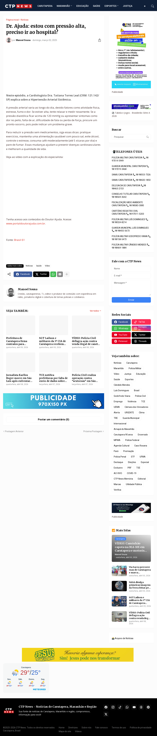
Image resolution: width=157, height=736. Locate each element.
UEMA (117, 407)
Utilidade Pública (134, 484)
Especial (145, 462)
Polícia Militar (135, 368)
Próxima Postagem (92, 431)
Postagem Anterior (14, 431)
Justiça (127, 374)
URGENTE (129, 412)
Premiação (128, 451)
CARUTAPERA (44, 6)
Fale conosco (101, 727)
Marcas (117, 484)
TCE (143, 401)
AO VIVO (118, 473)
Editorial (142, 479)
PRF (129, 467)
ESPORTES (110, 6)
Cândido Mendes (122, 385)
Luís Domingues (121, 390)
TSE (138, 467)
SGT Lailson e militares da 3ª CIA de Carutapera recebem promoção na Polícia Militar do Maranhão (52, 341)
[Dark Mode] (145, 6)
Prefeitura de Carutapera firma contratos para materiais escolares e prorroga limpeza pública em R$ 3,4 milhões (19, 341)
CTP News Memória (123, 479)
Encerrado (143, 434)
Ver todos (94, 311)
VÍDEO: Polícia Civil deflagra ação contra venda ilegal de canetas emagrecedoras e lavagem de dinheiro (86, 341)
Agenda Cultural (121, 445)
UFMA (143, 456)
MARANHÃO (63, 6)
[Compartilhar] (98, 40)
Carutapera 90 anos (123, 434)
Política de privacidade (140, 727)
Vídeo (47, 266)
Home (62, 727)
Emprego (118, 401)
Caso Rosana (140, 445)
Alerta (117, 412)
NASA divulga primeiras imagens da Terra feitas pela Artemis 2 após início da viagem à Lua (140, 585)
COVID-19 (131, 473)
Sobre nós (86, 727)
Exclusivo (118, 467)
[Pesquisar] (151, 6)
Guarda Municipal (131, 418)
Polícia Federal (132, 440)
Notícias (25, 20)
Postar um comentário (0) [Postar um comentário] (53, 419)
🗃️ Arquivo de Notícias (122, 638)
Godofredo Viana (122, 396)
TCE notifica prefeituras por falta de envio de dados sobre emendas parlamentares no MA (53, 378)
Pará (116, 451)
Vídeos (78, 731)
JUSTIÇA (127, 6)
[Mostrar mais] (67, 274)
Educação (141, 374)
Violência (132, 401)
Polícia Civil (140, 396)
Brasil (136, 390)
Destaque (118, 462)
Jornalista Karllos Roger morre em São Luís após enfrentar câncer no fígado (19, 378)
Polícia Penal (120, 456)
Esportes (129, 379)
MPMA (117, 440)
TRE (116, 418)
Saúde (39, 266)
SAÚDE (96, 6)
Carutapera (131, 363)
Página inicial (12, 20)
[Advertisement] (53, 68)
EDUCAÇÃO (82, 6)
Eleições (132, 462)
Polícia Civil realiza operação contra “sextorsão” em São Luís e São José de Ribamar (84, 378)
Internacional (120, 423)
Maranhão (119, 368)
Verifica (117, 490)
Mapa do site (65, 731)
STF (133, 456)
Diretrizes (73, 727)
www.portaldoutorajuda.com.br (25, 223)
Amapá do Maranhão (124, 429)
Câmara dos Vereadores (136, 407)
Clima (141, 412)
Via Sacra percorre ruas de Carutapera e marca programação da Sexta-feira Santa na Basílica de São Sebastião (140, 570)
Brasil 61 (19, 240)
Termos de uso (119, 727)
